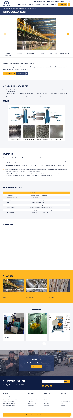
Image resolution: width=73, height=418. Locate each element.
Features (19, 53)
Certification (63, 405)
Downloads (46, 399)
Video (42, 53)
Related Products (64, 53)
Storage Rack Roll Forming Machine (9, 403)
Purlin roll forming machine (8, 396)
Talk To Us (37, 366)
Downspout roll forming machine (9, 401)
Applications (53, 53)
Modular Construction (32, 403)
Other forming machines (7, 407)
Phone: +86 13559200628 (39, 1)
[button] (68, 34)
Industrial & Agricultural (32, 399)
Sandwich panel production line (9, 405)
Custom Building (31, 405)
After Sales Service (47, 407)
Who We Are (46, 396)
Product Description (8, 54)
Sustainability (46, 405)
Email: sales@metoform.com (53, 1)
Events (62, 399)
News (62, 396)
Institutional (30, 401)
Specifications (31, 53)
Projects (45, 401)
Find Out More (10, 73)
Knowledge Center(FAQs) (65, 401)
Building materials (6, 408)
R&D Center (46, 403)
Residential (30, 396)
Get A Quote (65, 4)
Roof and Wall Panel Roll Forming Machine (10, 399)
